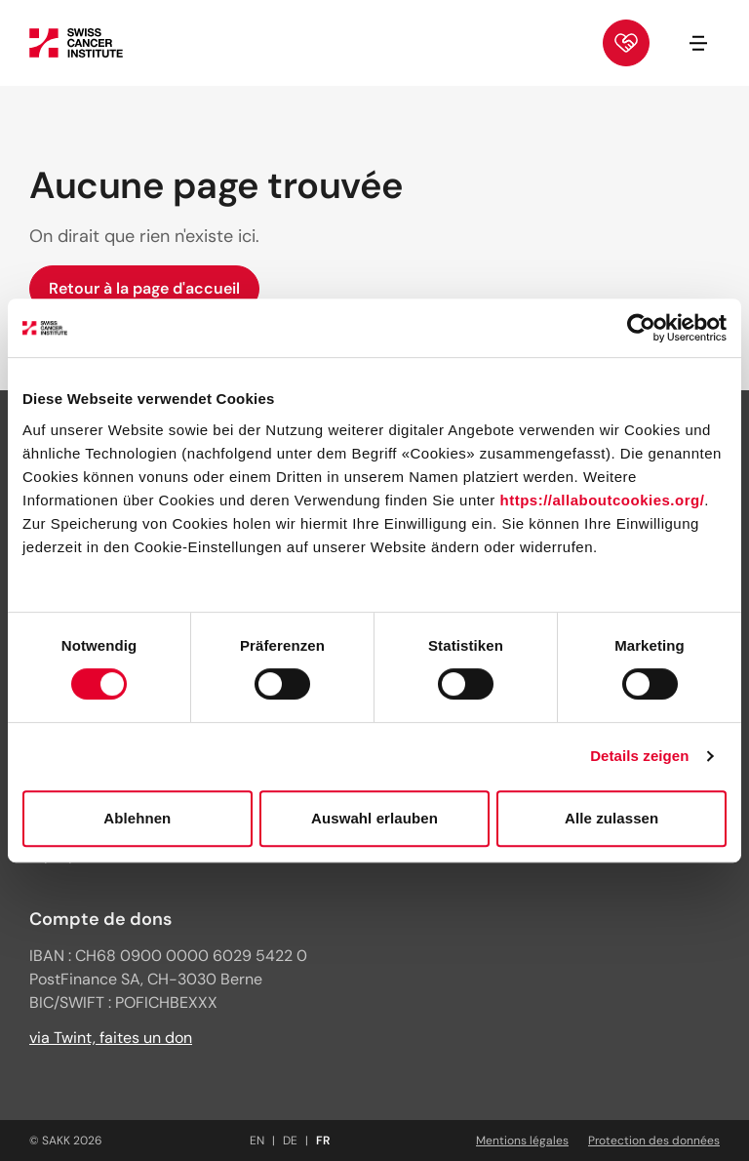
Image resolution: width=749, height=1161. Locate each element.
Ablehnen (137, 818)
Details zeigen (639, 755)
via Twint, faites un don (110, 1037)
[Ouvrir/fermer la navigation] (698, 42)
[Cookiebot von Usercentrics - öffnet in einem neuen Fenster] (641, 327)
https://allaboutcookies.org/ (601, 500)
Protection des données (654, 1140)
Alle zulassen (611, 818)
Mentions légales (522, 1140)
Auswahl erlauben (374, 818)
